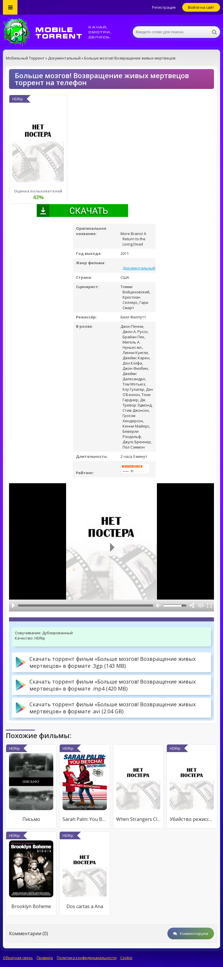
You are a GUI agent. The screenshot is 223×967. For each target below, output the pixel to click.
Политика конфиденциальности (86, 957)
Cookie (126, 957)
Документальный (139, 268)
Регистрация (164, 7)
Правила (45, 957)
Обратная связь (18, 957)
